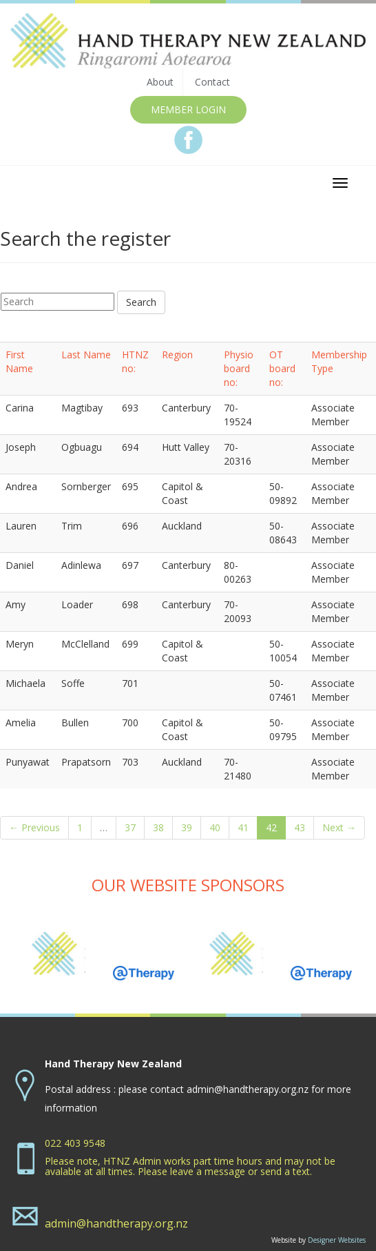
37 (130, 827)
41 (243, 827)
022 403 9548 (75, 1143)
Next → (339, 827)
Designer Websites (337, 1240)
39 (186, 827)
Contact (212, 81)
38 (158, 827)
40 (214, 827)
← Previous (34, 827)
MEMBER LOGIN (188, 109)
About (160, 81)
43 (299, 827)
